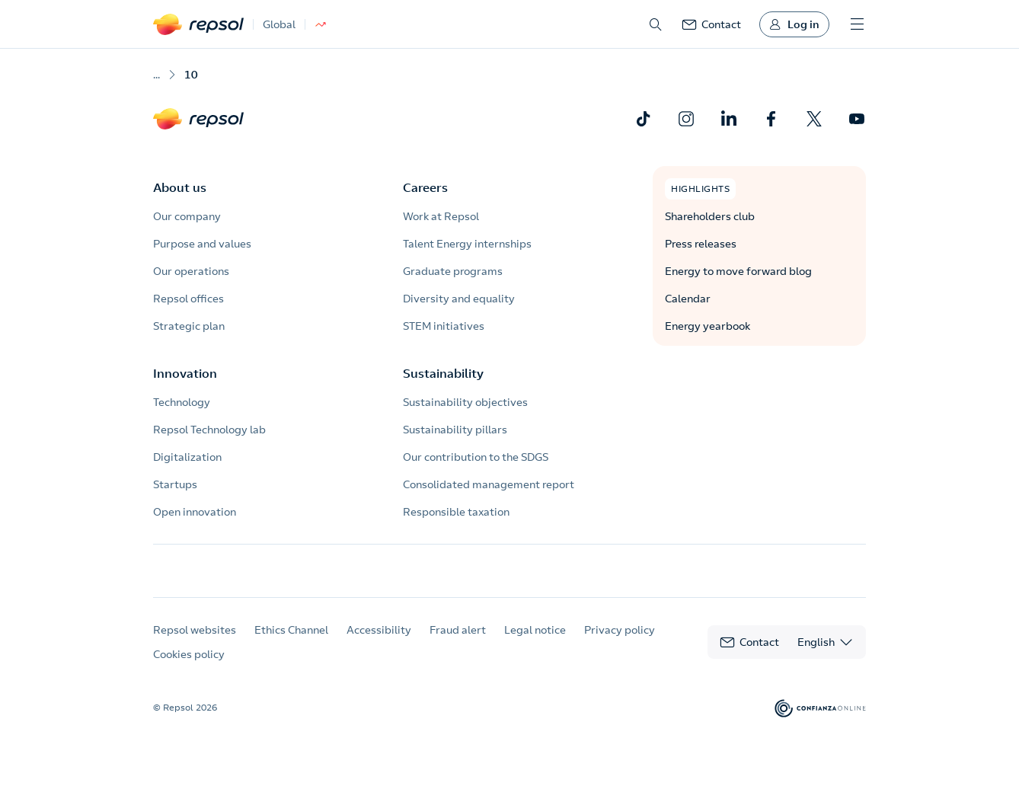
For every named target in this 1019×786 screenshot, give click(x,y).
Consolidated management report (488, 484)
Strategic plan (189, 326)
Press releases (700, 244)
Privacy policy (619, 643)
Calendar (688, 298)
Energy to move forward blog (738, 271)
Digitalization (187, 457)
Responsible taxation (456, 512)
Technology (181, 402)
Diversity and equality (459, 298)
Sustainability (443, 373)
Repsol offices (188, 298)
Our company (187, 216)
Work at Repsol (441, 216)
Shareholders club (710, 216)
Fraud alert (458, 643)
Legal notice (535, 643)
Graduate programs (453, 271)
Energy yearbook (707, 326)
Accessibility (379, 643)
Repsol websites (194, 643)
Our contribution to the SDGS (475, 457)
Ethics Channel (291, 643)
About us (179, 187)
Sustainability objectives (465, 402)
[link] (711, 24)
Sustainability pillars (455, 429)
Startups (175, 484)
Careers (425, 187)
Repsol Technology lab (209, 429)
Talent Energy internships (467, 244)
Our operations (191, 271)
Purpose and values (202, 244)
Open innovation (194, 512)
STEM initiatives (443, 326)
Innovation (185, 373)
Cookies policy (189, 668)
